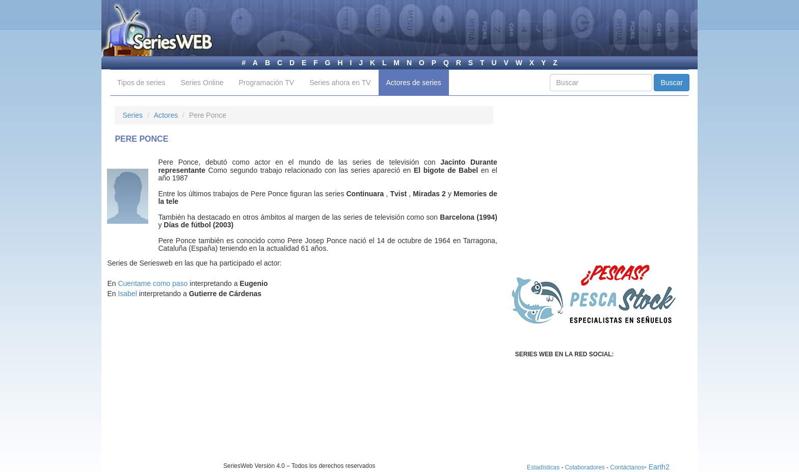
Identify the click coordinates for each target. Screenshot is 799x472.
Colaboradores (585, 467)
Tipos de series (141, 82)
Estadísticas (543, 467)
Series (132, 115)
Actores (166, 115)
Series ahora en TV (339, 82)
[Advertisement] (200, 390)
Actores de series (413, 82)
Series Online (201, 82)
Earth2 (659, 467)
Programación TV (266, 82)
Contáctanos (627, 467)
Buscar (671, 82)
